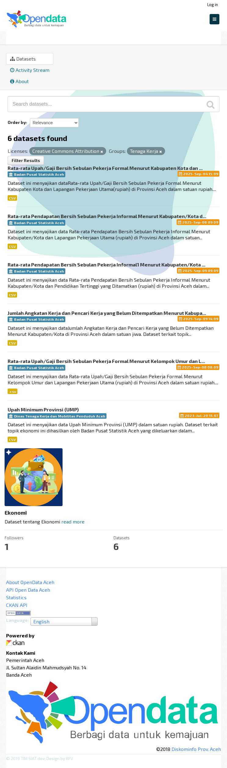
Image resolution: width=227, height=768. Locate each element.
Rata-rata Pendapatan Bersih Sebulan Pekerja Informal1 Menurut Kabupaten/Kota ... (106, 264)
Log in (212, 4)
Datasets (23, 59)
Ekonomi (43, 37)
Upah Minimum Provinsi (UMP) (43, 409)
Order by (17, 122)
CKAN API (16, 605)
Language (17, 620)
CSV (12, 198)
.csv (12, 391)
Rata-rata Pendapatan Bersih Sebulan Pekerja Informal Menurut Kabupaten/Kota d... (107, 216)
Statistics (16, 597)
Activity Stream (29, 70)
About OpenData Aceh (30, 582)
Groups (16, 37)
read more (73, 521)
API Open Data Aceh (28, 590)
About (19, 81)
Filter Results (26, 160)
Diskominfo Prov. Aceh (196, 749)
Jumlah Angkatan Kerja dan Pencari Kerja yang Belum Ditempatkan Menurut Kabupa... (107, 313)
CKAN (16, 643)
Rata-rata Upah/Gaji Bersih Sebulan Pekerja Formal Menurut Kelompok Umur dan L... (106, 361)
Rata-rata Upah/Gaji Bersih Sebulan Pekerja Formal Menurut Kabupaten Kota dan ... (105, 168)
